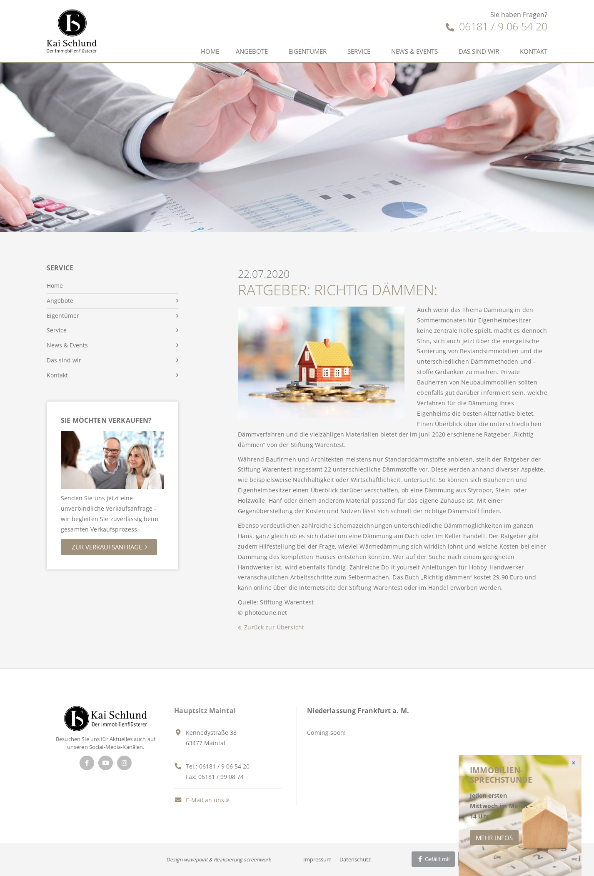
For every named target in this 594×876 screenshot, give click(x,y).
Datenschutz (355, 859)
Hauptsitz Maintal (205, 710)
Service (358, 51)
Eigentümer (308, 51)
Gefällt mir (433, 859)
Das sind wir (479, 51)
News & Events (414, 51)
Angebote (252, 51)
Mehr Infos (494, 838)
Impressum (317, 859)
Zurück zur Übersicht (274, 627)
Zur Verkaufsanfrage (107, 547)
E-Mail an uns (199, 800)
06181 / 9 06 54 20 (496, 26)
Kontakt (533, 51)
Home (210, 51)
